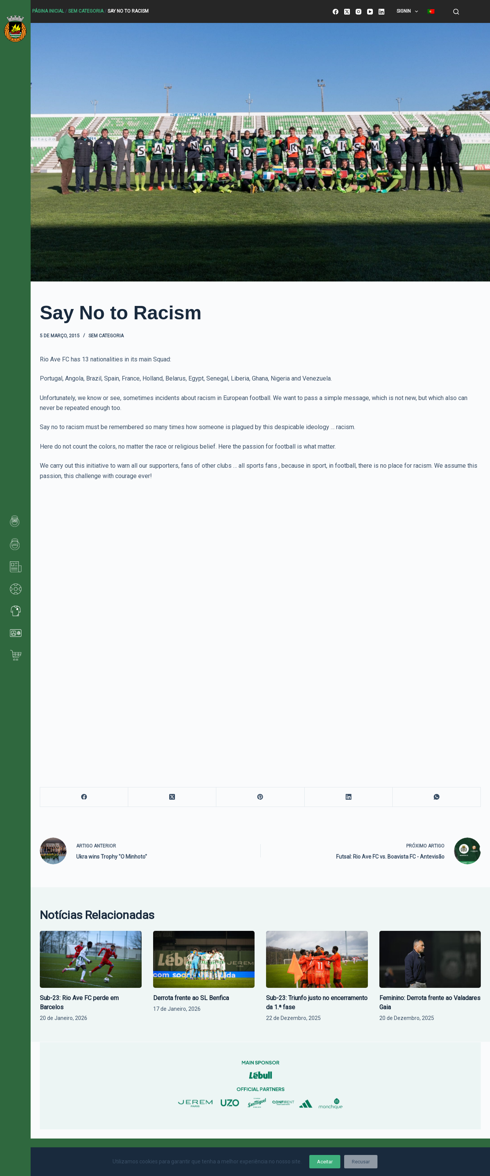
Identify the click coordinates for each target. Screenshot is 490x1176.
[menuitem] (431, 11)
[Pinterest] (260, 797)
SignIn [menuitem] (409, 11)
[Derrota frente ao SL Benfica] (204, 959)
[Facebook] (335, 12)
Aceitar (325, 1162)
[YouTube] (370, 12)
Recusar (361, 1162)
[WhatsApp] (437, 797)
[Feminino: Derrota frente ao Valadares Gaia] (430, 959)
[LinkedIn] (381, 12)
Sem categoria (85, 11)
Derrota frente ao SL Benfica (191, 998)
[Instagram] (358, 12)
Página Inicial (48, 11)
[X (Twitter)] (347, 12)
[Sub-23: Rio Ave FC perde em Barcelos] (91, 959)
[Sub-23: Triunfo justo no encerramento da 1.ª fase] (317, 959)
